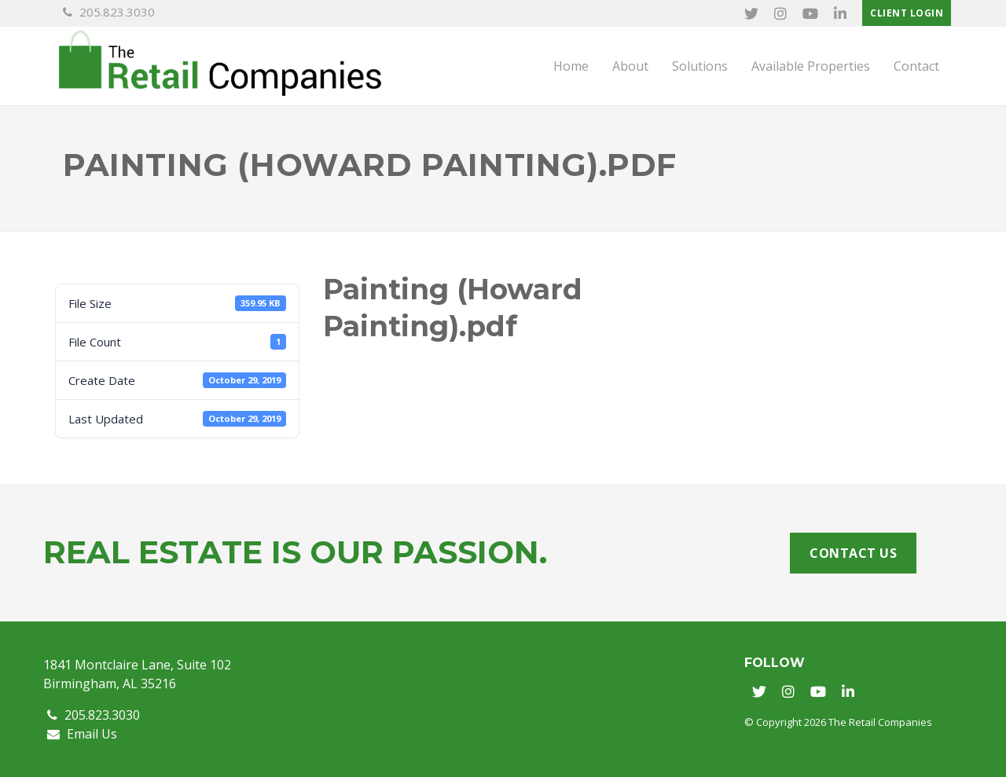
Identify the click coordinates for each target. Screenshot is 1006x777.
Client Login (906, 13)
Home (571, 66)
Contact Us (853, 553)
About (630, 66)
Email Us (82, 733)
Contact (916, 66)
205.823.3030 (109, 12)
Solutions (700, 66)
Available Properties (810, 66)
